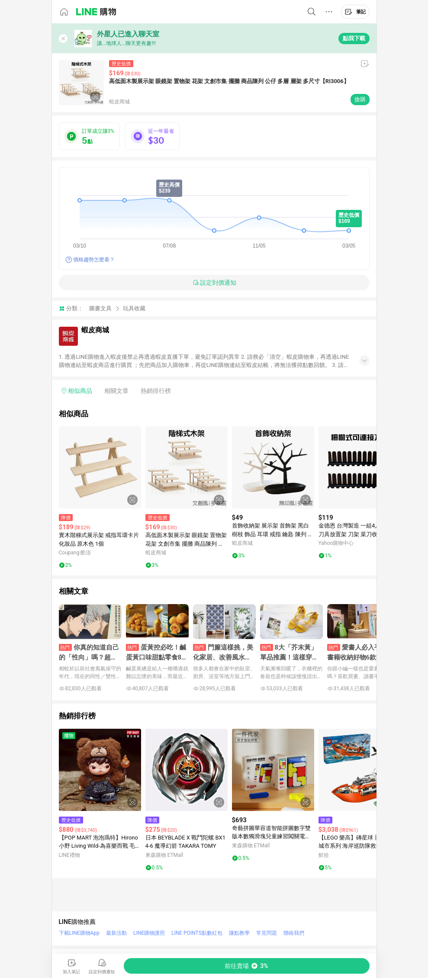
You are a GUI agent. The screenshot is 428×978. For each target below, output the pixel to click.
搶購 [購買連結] (360, 99)
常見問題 (266, 933)
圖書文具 (100, 308)
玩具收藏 (134, 308)
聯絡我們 (293, 933)
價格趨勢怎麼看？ (94, 260)
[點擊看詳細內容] (100, 467)
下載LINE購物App (79, 933)
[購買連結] (247, 966)
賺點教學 (239, 933)
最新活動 (116, 933)
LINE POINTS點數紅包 (196, 933)
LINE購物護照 (149, 933)
